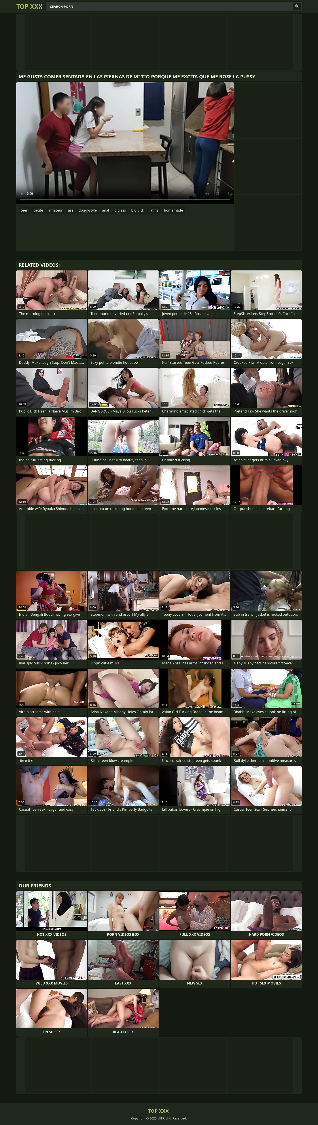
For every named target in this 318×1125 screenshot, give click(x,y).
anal (105, 210)
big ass (120, 210)
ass (70, 210)
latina (154, 210)
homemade (173, 210)
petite (38, 210)
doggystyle (88, 210)
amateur (55, 210)
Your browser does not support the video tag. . (125, 143)
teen (24, 210)
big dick (137, 210)
